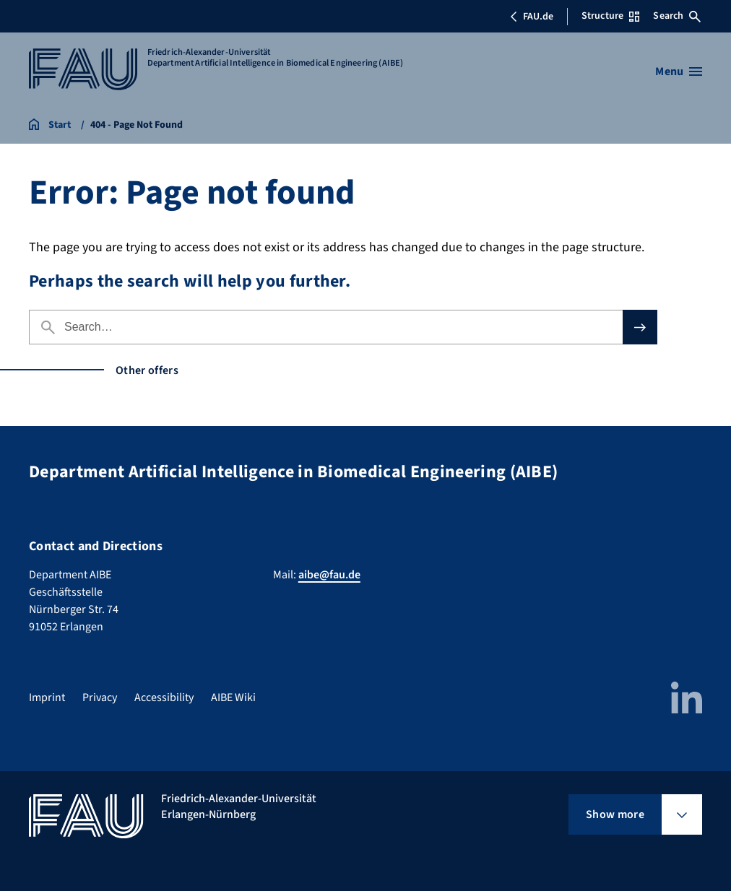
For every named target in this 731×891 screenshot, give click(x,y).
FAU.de (531, 16)
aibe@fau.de (329, 575)
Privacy (99, 697)
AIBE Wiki (233, 697)
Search (677, 16)
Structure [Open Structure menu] (610, 16)
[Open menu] (678, 71)
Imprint (47, 697)
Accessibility (164, 697)
